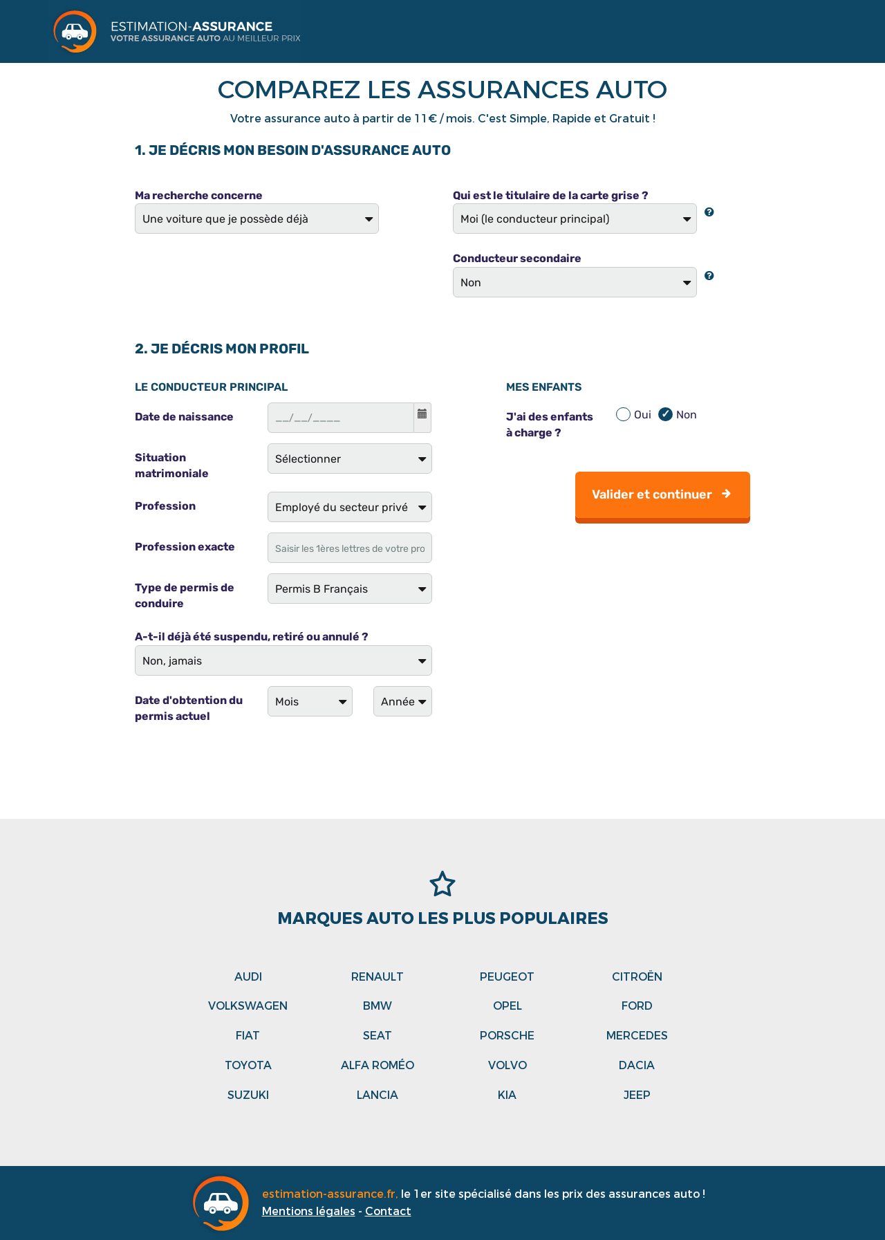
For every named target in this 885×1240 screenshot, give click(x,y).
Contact (388, 1211)
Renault (377, 977)
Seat (377, 1035)
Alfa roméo (377, 1065)
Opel (507, 1006)
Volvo (507, 1065)
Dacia (637, 1065)
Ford (637, 1006)
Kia (507, 1095)
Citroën (637, 977)
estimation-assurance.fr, (331, 1194)
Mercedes (637, 1035)
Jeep (637, 1095)
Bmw (377, 1006)
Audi (248, 977)
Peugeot (507, 977)
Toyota (248, 1065)
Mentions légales (308, 1211)
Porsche (507, 1035)
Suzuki (248, 1095)
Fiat (248, 1035)
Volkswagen (248, 1006)
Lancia (377, 1095)
